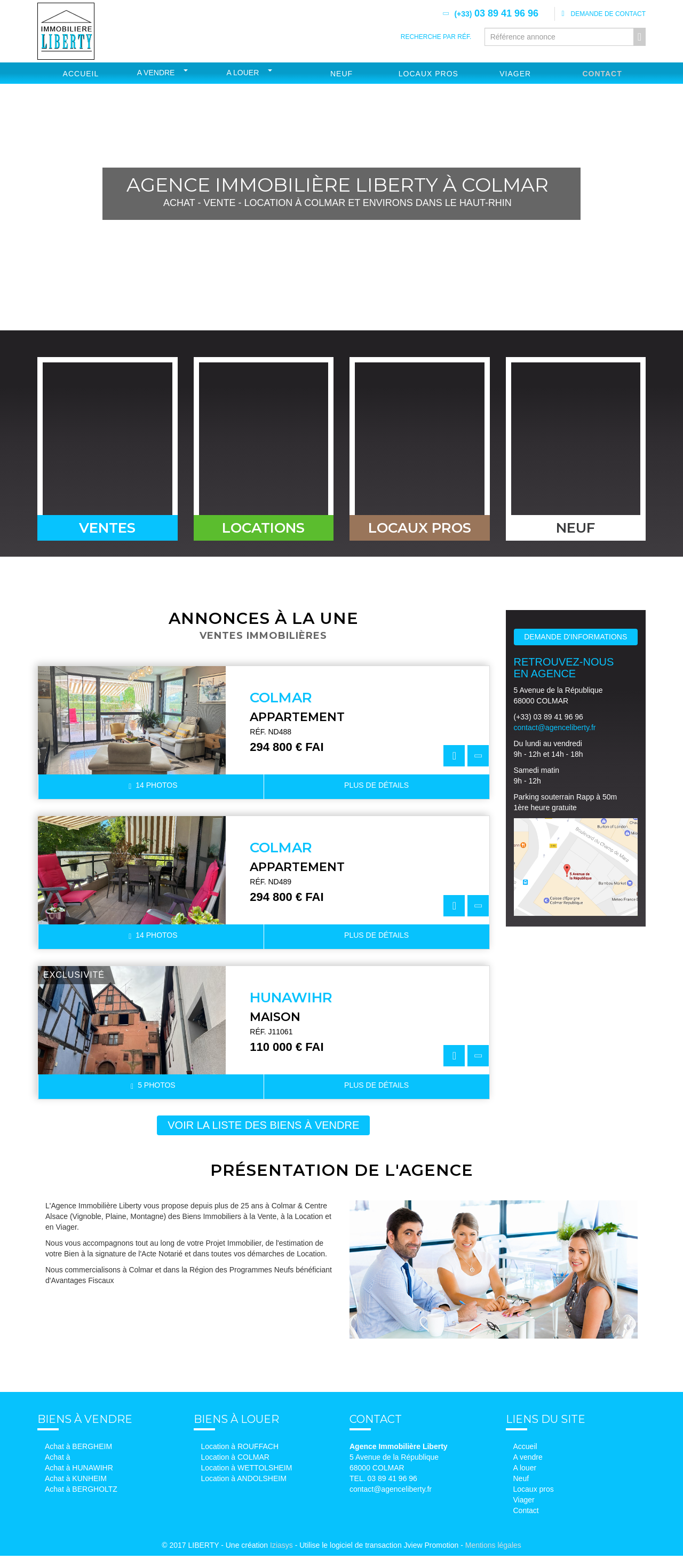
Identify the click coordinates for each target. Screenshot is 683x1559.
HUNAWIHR (291, 1000)
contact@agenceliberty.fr (555, 730)
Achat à (57, 1460)
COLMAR (281, 700)
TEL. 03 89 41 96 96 (383, 1481)
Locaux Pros (428, 73)
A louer (243, 72)
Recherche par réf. (436, 37)
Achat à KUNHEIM (76, 1481)
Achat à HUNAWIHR (79, 1471)
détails (376, 788)
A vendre (156, 72)
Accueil (81, 73)
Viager (515, 73)
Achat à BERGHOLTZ (81, 1492)
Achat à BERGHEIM (78, 1449)
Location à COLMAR (235, 1460)
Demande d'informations (575, 640)
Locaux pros (533, 1492)
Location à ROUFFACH (240, 1449)
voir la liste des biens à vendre (263, 1128)
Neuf (341, 73)
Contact (602, 73)
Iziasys (281, 1548)
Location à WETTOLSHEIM (246, 1471)
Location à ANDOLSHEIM (244, 1481)
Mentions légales (493, 1548)
